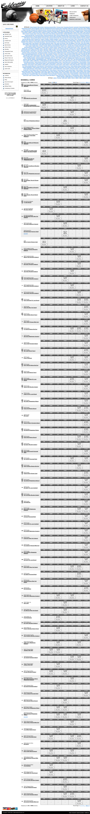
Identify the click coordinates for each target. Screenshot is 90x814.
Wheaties (63, 76)
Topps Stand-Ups (61, 70)
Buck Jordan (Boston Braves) (30, 751)
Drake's (42, 39)
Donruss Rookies (85, 37)
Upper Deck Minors (50, 75)
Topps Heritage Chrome (64, 65)
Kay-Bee (46, 48)
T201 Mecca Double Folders (53, 59)
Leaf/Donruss (34, 49)
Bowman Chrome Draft (52, 29)
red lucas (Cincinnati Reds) (30, 516)
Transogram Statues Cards (64, 73)
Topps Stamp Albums (44, 70)
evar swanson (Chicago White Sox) (31, 545)
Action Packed (33, 27)
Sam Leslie (26, 603)
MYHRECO (11, 98)
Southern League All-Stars (57, 56)
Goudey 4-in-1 (64, 45)
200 (56, 82)
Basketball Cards (8, 36)
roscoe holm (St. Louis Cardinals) (31, 524)
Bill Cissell (26, 415)
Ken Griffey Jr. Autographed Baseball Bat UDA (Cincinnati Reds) (32, 106)
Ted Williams (55, 60)
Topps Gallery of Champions (48, 64)
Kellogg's (51, 48)
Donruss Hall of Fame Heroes (69, 36)
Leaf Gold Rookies (25, 49)
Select (88, 55)
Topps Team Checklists (63, 71)
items (86, 13)
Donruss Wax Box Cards (28, 39)
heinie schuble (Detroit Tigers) (30, 314)
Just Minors (31, 48)
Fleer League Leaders (60, 40)
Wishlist (72, 13)
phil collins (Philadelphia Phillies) (31, 401)
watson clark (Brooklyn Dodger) (31, 387)
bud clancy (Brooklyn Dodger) (30, 444)
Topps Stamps (53, 70)
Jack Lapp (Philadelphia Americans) (32, 173)
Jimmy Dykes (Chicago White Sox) (31, 722)
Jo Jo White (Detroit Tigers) (30, 729)
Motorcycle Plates (76, 49)
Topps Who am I (25, 73)
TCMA (31, 60)
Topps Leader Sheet (69, 67)
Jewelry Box (24, 48)
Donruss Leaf (45, 37)
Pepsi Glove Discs (52, 52)
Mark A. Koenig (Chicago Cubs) (31, 242)
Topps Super (86, 70)
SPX (57, 57)
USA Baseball (75, 75)
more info (26, 233)
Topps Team (44, 71)
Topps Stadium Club (33, 70)
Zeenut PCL (87, 76)
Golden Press (35, 45)
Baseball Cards (8, 34)
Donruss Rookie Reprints (75, 37)
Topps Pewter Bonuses (28, 68)
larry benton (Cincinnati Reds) (30, 459)
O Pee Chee (33, 51)
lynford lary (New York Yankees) (31, 538)
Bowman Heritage (28, 31)
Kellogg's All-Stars (64, 48)
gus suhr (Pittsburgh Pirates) (30, 787)
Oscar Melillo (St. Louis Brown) (31, 773)
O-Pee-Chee (39, 51)
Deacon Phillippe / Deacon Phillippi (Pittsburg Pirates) (31, 129)
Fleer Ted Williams (70, 43)
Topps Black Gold (66, 61)
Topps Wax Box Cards (84, 72)
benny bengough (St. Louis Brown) (31, 300)
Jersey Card (86, 47)
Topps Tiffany (73, 71)
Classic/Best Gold (68, 32)
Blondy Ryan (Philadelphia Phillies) (31, 708)
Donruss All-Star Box (29, 35)
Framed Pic (70, 44)
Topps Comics (66, 63)
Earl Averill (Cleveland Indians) (30, 686)
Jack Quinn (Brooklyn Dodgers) (31, 271)
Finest (60, 39)
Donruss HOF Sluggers (36, 37)
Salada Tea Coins (50, 55)
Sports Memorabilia (9, 62)
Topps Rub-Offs (82, 68)
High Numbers (8, 45)
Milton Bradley (52, 49)
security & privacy (80, 812)
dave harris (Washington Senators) (31, 336)
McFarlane (46, 49)
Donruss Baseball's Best (62, 35)
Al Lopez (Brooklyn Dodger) (30, 672)
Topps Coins (59, 63)
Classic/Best (60, 32)
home (37, 6)
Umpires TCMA (35, 75)
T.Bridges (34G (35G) (28, 650)
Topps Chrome (31, 63)
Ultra (30, 75)
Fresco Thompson (28, 358)
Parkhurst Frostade (42, 52)
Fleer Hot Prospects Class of (48, 40)
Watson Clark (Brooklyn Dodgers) (31, 257)
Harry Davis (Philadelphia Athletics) (32, 120)
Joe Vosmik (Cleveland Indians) (31, 657)
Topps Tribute (66, 72)
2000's (84, 77)
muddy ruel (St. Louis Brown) (30, 394)
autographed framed (26, 28)
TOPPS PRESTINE (57, 68)
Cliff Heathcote (27, 502)
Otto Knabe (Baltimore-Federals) (31, 224)
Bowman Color (62, 29)
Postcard (55, 53)
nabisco (82, 49)
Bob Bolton (26, 744)
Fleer (75, 39)
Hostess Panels (45, 47)
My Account (73, 11)
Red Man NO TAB (85, 53)
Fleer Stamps (77, 41)
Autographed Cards (9, 51)
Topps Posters (38, 68)
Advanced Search (9, 28)
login (73, 6)
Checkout (73, 17)
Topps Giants (66, 64)
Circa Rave (24, 32)
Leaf (88, 48)
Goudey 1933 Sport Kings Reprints (52, 45)
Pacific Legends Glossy (32, 52)
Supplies (6, 64)
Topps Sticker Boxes (70, 70)
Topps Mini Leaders (85, 67)
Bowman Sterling (56, 31)
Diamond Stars (59, 33)
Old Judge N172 (72, 51)
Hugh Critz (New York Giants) (30, 307)
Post (44, 53)
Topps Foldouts (37, 64)
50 (52, 82)
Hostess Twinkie (53, 47)
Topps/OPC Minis (34, 73)
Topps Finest (31, 64)
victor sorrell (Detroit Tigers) (30, 372)
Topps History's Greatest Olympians (55, 67)
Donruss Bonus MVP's (74, 35)
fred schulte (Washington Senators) (32, 531)
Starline (33, 59)
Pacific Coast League (81, 51)
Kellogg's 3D (56, 48)
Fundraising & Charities (9, 88)
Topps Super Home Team (27, 71)
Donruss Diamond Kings (27, 36)
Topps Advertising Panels (83, 60)
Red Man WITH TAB (28, 55)
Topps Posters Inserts (47, 68)
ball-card (42, 28)
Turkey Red (25, 75)
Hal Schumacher (27, 588)
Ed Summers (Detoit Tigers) (30, 112)
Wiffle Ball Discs (69, 76)
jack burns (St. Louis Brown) (30, 560)
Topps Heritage (40, 65)
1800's (54, 77)
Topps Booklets (82, 61)
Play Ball (40, 53)
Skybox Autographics (45, 56)
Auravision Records (68, 27)
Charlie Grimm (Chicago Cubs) (30, 473)
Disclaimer (7, 84)
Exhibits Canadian (54, 39)
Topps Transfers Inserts (56, 72)
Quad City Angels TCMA (69, 53)
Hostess (39, 47)
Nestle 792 (87, 49)
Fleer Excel (31, 40)
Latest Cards (7, 68)
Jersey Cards (7, 53)
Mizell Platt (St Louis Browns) (30, 98)
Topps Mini (77, 67)
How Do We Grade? (9, 81)
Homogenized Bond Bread (30, 47)
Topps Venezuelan (74, 72)
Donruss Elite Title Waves (55, 36)
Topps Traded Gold (36, 72)
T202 (62, 59)
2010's (88, 77)
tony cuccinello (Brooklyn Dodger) (31, 495)
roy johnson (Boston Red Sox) (30, 329)
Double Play (37, 39)
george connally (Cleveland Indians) (32, 423)
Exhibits (47, 39)
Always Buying (8, 77)
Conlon (27, 33)
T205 (65, 59)
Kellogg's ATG (72, 48)
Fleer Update (26, 44)
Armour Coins (60, 27)
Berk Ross (80, 28)
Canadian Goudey (79, 31)
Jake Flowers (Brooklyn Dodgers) (31, 293)
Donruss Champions (84, 35)
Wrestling (7, 49)
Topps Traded (80, 71)
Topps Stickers (79, 70)
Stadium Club (71, 57)
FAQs (6, 79)
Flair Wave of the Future (68, 39)
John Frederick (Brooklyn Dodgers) (32, 636)
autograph (76, 27)
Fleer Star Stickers (85, 41)
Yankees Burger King (79, 76)
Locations (7, 75)
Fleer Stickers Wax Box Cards (46, 43)
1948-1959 (64, 77)
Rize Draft (43, 55)
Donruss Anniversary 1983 (50, 35)
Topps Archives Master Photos (54, 61)
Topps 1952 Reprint (67, 60)
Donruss (76, 33)
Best (85, 28)
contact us (84, 6)
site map (74, 812)
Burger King (71, 31)
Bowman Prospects (47, 31)
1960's (69, 77)
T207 (71, 59)
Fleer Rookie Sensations (39, 41)
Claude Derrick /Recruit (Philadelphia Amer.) (29, 159)
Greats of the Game (79, 45)
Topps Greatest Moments (30, 65)
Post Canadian (49, 53)
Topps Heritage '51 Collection (51, 65)
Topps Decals (73, 63)
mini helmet (59, 49)
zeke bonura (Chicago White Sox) (31, 801)
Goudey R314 (71, 45)
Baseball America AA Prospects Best (53, 28)
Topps (60, 60)
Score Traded (82, 55)
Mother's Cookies (67, 49)
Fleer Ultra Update (85, 43)
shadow (38, 56)
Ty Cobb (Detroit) (27, 202)
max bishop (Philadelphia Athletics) (32, 480)
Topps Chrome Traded (40, 63)
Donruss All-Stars (39, 35)
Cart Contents (74, 15)
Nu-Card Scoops (25, 51)
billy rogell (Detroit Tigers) (29, 350)
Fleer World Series (34, 44)
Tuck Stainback (27, 765)
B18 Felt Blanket (35, 28)
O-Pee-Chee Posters (48, 51)
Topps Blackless (75, 61)
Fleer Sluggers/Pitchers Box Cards (65, 41)
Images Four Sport (62, 47)
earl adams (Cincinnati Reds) (30, 574)
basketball (65, 28)
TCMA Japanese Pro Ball (46, 60)
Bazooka (75, 28)
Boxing (6, 38)
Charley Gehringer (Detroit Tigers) (31, 628)
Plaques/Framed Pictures (31, 53)
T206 (68, 59)
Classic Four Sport (36, 32)
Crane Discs (39, 33)
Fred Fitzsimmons (28, 617)
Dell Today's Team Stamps (49, 33)
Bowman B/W (34, 29)
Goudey (41, 45)
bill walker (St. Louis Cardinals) (31, 487)
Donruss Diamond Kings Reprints (41, 36)
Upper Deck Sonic (60, 75)
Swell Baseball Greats (41, 59)
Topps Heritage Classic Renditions (78, 65)
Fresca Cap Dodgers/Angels (80, 44)
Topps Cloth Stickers (51, 63)
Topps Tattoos (37, 71)
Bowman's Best (64, 31)
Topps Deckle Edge (82, 63)
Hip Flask (87, 45)
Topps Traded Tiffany (46, 72)
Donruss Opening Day (54, 37)
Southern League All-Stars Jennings (72, 56)
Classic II (44, 32)
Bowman (28, 29)
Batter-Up (70, 28)
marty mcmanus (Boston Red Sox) (31, 466)
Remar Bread (37, 55)
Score (56, 55)
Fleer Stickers (35, 43)
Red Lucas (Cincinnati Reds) (30, 736)
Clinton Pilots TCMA (77, 32)
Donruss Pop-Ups (64, 37)
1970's (73, 77)
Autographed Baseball (84, 27)
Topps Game (59, 64)
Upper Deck (42, 75)
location (49, 6)
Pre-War (59, 77)
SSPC (60, 57)
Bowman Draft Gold (78, 29)
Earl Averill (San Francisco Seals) (31, 231)
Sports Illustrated (40, 57)
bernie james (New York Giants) (31, 567)
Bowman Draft (69, 29)
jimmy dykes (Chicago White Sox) (31, 322)
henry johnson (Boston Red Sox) (31, 365)
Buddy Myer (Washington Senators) (32, 596)
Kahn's (41, 48)
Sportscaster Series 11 (50, 57)
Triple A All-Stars (74, 73)
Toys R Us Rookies (43, 73)
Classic (30, 32)
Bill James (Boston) (28, 209)
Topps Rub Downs (74, 68)
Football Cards (8, 40)
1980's (76, 77)
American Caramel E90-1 (50, 27)
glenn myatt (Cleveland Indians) (31, 343)
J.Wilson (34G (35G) (28, 664)
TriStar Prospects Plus (84, 73)
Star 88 (29, 59)
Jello (82, 47)
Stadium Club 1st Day (80, 57)
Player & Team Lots (9, 57)
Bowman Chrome (42, 29)
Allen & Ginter (40, 27)
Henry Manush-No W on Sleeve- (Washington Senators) (31, 679)
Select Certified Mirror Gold (29, 56)
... (84, 82)
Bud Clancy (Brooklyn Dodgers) (31, 264)
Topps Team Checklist (53, 71)
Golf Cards (7, 42)
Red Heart (78, 53)
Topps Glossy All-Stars (75, 64)
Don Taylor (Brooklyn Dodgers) (31, 623)
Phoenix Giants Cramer (72, 52)
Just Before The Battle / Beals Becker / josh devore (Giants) (30, 151)
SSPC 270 (64, 57)
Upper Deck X (68, 75)
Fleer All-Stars (81, 39)
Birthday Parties (8, 86)
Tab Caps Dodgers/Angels (80, 59)
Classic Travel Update (52, 32)
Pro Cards (60, 53)
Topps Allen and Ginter (28, 61)
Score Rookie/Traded (74, 55)
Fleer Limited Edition (71, 40)
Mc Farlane (40, 49)
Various (81, 75)
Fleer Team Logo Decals (59, 43)
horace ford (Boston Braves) (30, 408)
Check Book (87, 31)
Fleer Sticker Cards (27, 43)
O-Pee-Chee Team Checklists (60, 51)
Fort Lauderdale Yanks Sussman (59, 44)
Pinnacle (80, 52)
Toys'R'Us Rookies (52, 73)
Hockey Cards (8, 47)
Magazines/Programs (9, 60)
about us (61, 6)
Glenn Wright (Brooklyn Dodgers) (31, 286)
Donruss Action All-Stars (83, 33)
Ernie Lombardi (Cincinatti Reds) (31, 693)
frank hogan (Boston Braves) (30, 437)
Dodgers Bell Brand (68, 33)
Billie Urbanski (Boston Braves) (31, 700)
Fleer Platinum (29, 41)
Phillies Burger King (61, 52)
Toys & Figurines (8, 66)
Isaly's (78, 47)
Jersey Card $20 (27, 91)
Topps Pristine (66, 68)
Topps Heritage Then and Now (40, 67)
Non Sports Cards (8, 55)
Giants (29, 45)
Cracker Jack (33, 33)
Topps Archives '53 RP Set (41, 61)
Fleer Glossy (38, 40)
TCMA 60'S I (36, 60)
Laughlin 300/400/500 (82, 48)
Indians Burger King (71, 47)
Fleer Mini (79, 40)
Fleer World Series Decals (45, 44)
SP (82, 56)
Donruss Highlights (81, 36)
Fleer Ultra (77, 43)
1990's (80, 77)
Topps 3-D (74, 60)
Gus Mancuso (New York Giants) (31, 610)
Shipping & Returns (75, 19)
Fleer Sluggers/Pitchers (51, 41)
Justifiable (36, 48)
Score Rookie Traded (63, 55)
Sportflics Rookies (31, 57)
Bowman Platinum (38, 31)
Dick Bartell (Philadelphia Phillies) (31, 430)
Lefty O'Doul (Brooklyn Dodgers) (31, 278)
